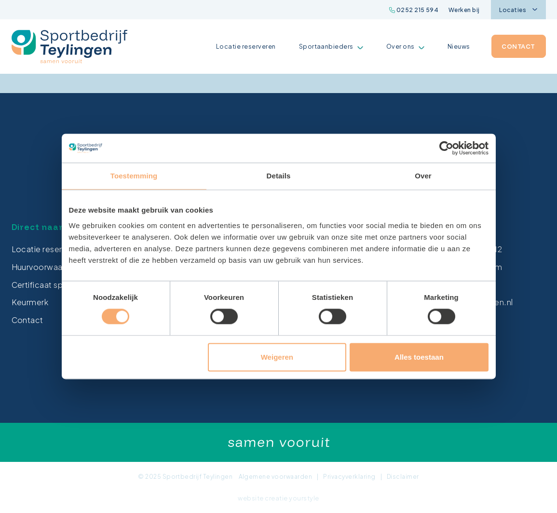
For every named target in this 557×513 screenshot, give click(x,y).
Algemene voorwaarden (275, 476)
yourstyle (304, 498)
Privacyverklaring (349, 476)
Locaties (518, 10)
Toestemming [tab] (134, 176)
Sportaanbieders (331, 46)
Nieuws (459, 46)
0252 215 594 (414, 10)
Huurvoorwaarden (46, 267)
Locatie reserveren (246, 46)
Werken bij (464, 10)
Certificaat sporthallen (54, 285)
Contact (518, 46)
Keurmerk (30, 302)
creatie (276, 498)
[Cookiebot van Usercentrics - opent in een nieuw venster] (446, 148)
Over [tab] (423, 176)
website (250, 498)
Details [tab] (279, 176)
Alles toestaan (419, 357)
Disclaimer (403, 476)
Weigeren (277, 357)
